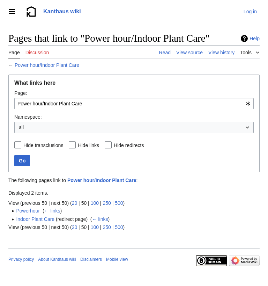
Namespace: (28, 117)
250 (107, 203)
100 (95, 203)
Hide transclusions (43, 145)
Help (255, 38)
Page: (20, 93)
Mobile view (117, 259)
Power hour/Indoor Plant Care (47, 65)
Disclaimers (91, 259)
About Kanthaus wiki (57, 259)
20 (74, 203)
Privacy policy (21, 259)
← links (52, 211)
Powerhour (28, 211)
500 (119, 203)
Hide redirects (129, 145)
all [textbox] (21, 127)
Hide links (88, 145)
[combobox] (134, 103)
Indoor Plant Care (35, 219)
